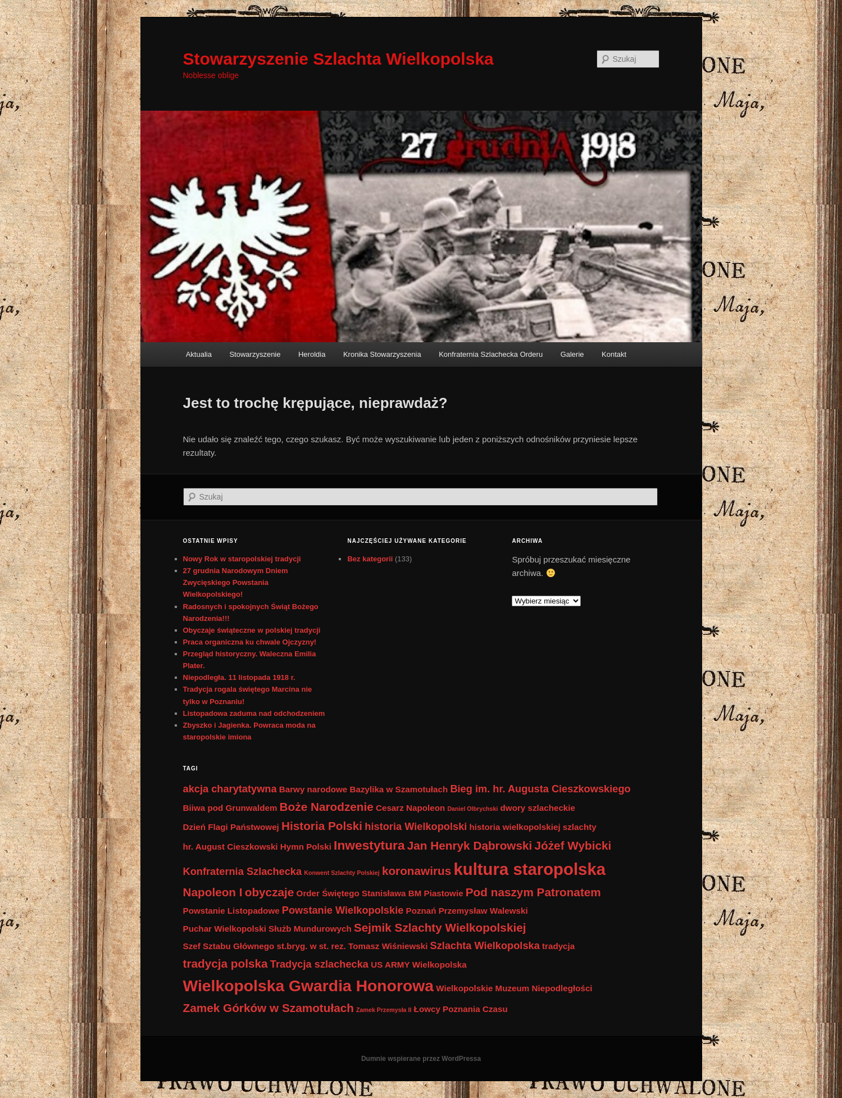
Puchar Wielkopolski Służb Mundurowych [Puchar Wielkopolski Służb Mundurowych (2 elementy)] (267, 928)
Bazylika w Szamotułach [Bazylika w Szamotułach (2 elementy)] (398, 789)
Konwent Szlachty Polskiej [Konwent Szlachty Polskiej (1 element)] (341, 872)
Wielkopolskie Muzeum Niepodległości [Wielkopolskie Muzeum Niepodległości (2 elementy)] (514, 988)
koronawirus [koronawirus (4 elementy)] (416, 870)
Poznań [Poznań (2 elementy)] (421, 910)
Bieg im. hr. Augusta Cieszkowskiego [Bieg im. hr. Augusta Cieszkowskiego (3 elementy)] (540, 789)
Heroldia (311, 354)
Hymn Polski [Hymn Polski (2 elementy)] (305, 846)
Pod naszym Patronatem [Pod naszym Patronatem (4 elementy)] (533, 892)
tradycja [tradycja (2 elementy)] (558, 946)
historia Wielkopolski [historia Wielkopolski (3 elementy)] (416, 826)
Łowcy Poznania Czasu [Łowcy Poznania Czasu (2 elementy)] (461, 1009)
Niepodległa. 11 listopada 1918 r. (239, 677)
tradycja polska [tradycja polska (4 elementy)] (225, 963)
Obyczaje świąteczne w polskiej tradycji (252, 630)
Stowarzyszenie (254, 354)
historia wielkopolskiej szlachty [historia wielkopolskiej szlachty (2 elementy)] (533, 827)
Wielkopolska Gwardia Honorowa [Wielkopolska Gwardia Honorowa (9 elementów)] (308, 986)
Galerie (572, 354)
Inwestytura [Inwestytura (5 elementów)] (369, 845)
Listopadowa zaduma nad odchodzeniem (254, 713)
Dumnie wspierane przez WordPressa (421, 1059)
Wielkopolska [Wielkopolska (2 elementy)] (439, 964)
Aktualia (199, 354)
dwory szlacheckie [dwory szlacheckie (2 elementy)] (537, 808)
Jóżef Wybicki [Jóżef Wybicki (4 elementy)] (573, 845)
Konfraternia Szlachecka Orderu (491, 354)
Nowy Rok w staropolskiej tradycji (242, 559)
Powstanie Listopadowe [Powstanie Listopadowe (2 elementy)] (231, 910)
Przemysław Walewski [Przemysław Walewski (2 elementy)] (483, 910)
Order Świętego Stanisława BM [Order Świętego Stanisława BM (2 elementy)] (359, 893)
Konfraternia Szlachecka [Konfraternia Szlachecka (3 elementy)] (242, 871)
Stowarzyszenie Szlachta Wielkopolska (338, 58)
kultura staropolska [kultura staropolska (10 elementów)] (529, 869)
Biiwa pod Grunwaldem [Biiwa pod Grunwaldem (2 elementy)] (230, 808)
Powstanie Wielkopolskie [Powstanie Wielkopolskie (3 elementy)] (343, 910)
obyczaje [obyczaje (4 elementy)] (269, 892)
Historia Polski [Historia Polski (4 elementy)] (321, 825)
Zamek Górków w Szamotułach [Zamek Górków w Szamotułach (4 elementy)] (268, 1007)
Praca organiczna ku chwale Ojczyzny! (250, 642)
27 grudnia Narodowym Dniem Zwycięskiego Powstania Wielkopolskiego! (235, 582)
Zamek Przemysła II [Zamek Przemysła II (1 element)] (383, 1009)
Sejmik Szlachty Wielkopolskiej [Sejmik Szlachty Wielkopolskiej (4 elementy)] (440, 927)
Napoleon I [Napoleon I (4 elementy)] (213, 892)
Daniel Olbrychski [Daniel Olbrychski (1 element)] (472, 808)
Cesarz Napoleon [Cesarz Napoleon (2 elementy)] (410, 808)
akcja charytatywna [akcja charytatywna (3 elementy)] (230, 789)
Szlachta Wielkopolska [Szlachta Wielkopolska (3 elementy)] (485, 945)
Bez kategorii (370, 559)
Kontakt (614, 354)
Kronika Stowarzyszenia (382, 354)
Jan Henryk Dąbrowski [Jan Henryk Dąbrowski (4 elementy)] (469, 845)
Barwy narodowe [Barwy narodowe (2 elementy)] (313, 789)
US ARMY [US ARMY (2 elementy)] (390, 964)
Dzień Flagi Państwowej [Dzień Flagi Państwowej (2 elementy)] (231, 827)
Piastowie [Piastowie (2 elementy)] (443, 893)
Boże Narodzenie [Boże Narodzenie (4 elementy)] (327, 806)
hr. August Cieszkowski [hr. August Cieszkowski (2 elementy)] (230, 846)
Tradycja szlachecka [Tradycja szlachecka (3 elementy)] (319, 964)
